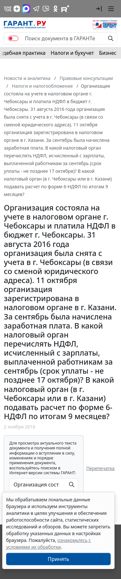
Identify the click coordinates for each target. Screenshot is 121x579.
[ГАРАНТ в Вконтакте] (8, 9)
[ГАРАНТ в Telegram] (36, 9)
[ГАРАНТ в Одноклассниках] (55, 9)
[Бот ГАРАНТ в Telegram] (46, 9)
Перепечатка (100, 468)
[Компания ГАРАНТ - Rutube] (65, 9)
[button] (99, 9)
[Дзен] (17, 8)
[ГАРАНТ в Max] (26, 9)
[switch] (13, 38)
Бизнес (107, 52)
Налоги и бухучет (72, 52)
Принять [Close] (58, 559)
